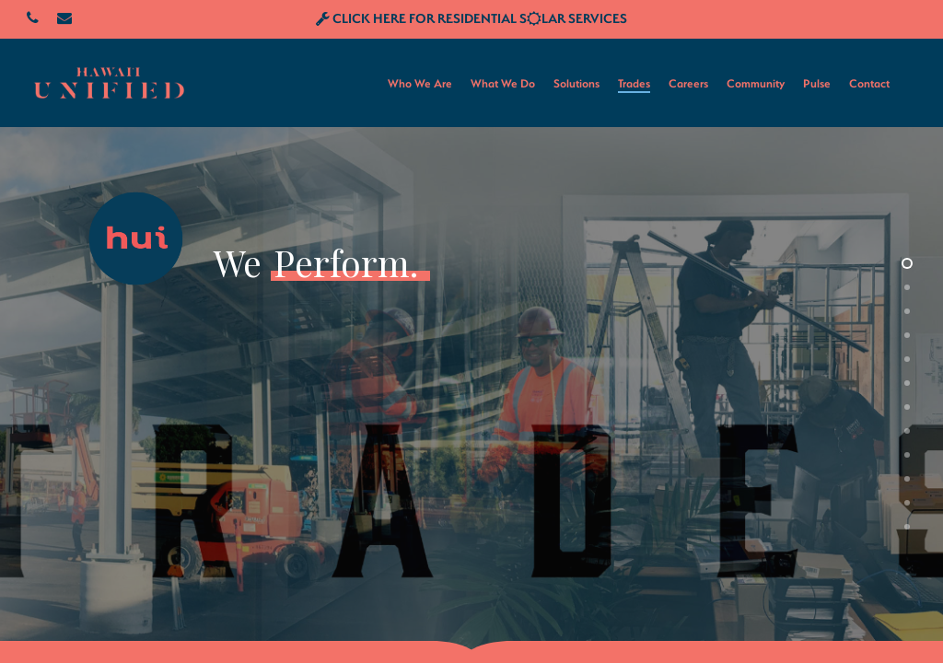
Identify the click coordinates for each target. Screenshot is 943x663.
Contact (869, 83)
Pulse (817, 83)
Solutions (576, 83)
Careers (688, 83)
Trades (634, 83)
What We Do (503, 83)
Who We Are (420, 83)
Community (756, 83)
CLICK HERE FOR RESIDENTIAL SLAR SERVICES (471, 18)
